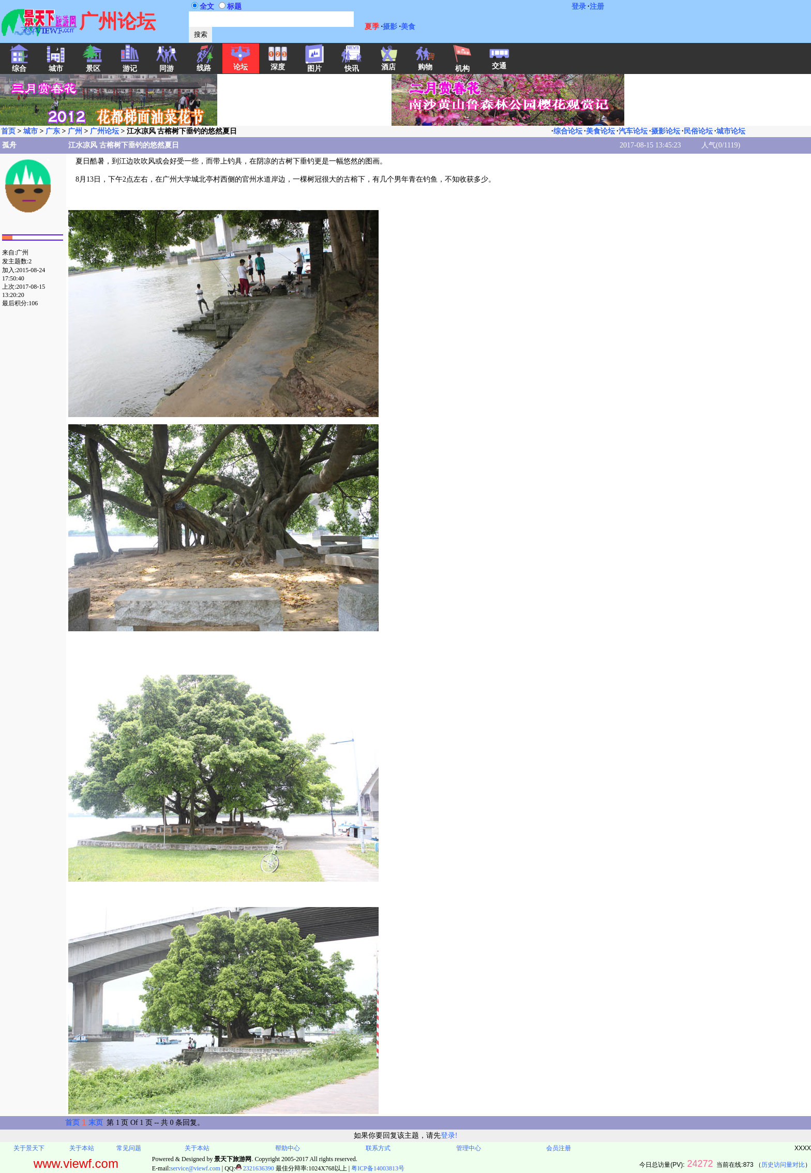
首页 (8, 131)
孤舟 (9, 145)
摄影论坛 (665, 131)
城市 (30, 131)
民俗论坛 (698, 131)
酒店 (388, 63)
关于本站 (81, 1148)
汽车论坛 (633, 131)
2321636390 (254, 1168)
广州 (75, 131)
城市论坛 (730, 131)
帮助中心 (287, 1148)
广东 (53, 131)
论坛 (240, 63)
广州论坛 (104, 131)
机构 (462, 65)
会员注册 (558, 1148)
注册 (597, 6)
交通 (499, 62)
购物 (425, 63)
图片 (314, 65)
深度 (277, 63)
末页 (95, 1122)
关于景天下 (28, 1148)
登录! (449, 1135)
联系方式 (378, 1148)
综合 (19, 65)
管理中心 (468, 1148)
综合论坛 (567, 131)
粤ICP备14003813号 (377, 1168)
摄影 (390, 27)
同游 (166, 65)
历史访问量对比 (783, 1164)
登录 (579, 6)
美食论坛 (600, 131)
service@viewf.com (195, 1168)
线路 (203, 64)
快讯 (351, 65)
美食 (408, 27)
